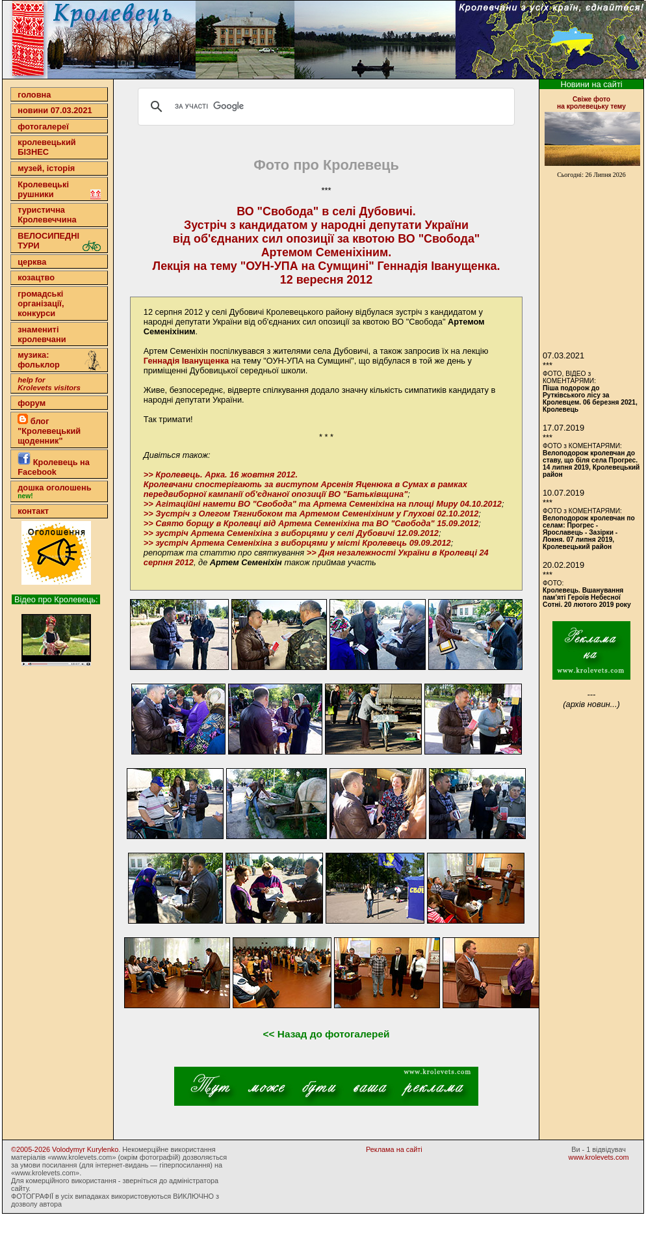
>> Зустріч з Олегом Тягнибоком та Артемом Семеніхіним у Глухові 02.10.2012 (311, 513)
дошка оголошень (54, 491)
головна (34, 95)
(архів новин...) (591, 704)
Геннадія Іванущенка (186, 361)
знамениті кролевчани (42, 334)
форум (31, 403)
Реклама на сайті (394, 1149)
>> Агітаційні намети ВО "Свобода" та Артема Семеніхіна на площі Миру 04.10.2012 (323, 504)
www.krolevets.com (599, 1157)
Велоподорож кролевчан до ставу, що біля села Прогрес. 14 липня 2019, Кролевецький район (591, 463)
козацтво (36, 277)
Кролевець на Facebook (54, 464)
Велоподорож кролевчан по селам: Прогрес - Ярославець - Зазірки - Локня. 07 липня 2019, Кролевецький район (589, 532)
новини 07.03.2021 (55, 110)
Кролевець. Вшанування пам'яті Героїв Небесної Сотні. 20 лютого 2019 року (587, 597)
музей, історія (46, 168)
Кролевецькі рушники (59, 190)
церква (32, 262)
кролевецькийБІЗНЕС (46, 147)
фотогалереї (43, 126)
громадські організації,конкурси (41, 303)
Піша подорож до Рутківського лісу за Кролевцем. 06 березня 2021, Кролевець (590, 398)
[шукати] (324, 106)
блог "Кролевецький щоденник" (49, 430)
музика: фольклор (59, 361)
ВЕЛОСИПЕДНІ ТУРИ (59, 241)
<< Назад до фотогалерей (326, 1033)
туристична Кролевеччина (47, 214)
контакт (33, 511)
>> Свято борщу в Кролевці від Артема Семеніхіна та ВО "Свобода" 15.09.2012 (311, 523)
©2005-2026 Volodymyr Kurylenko (64, 1149)
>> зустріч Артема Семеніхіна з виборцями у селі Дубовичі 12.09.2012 (291, 533)
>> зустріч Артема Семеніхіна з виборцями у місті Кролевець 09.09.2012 (297, 543)
